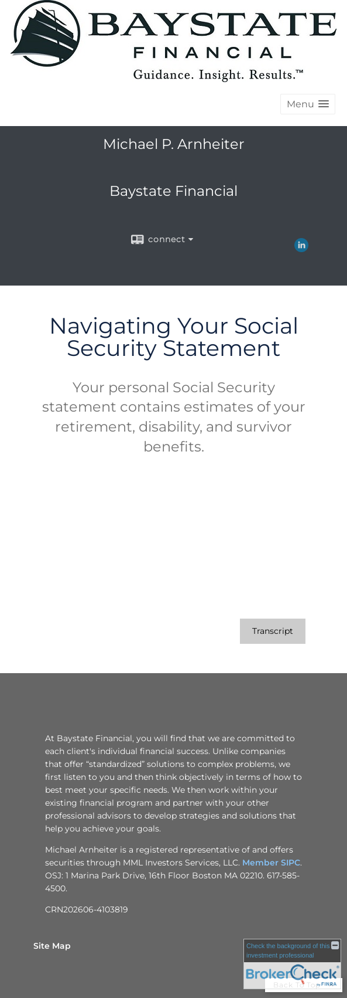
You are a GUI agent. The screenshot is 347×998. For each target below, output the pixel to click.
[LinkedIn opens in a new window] (301, 248)
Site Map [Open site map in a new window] (52, 946)
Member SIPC (271, 862)
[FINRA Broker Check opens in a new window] (292, 964)
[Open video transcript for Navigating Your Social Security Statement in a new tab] (272, 631)
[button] (307, 104)
